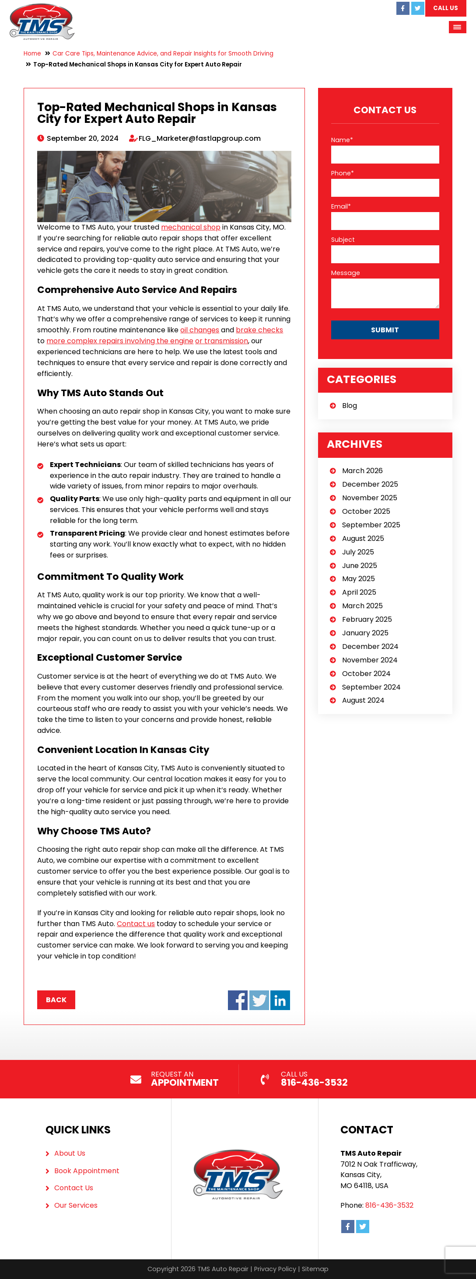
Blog (349, 406)
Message (345, 272)
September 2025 (371, 525)
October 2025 (366, 511)
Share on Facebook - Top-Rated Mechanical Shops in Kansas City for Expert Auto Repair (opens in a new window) (238, 1000)
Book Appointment (86, 1171)
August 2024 (363, 700)
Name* (342, 140)
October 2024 (366, 674)
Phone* (342, 173)
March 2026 (362, 471)
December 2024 (370, 646)
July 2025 (358, 552)
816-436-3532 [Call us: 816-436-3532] (389, 1205)
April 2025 (359, 592)
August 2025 (363, 538)
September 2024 (371, 687)
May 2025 (358, 579)
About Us (69, 1153)
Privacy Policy (275, 1269)
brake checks (259, 330)
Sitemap (315, 1269)
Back (56, 1000)
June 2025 (359, 566)
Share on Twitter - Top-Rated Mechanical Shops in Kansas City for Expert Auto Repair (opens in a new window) (259, 1000)
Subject (343, 239)
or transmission (221, 341)
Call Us (445, 8)
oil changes (199, 330)
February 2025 (367, 619)
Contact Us (73, 1188)
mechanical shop (190, 227)
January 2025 (365, 633)
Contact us (136, 924)
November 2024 (370, 660)
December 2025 (370, 484)
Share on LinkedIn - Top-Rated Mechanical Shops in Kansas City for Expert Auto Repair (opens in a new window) (280, 1000)
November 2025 (369, 498)
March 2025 (362, 606)
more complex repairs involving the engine (119, 341)
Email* (341, 206)
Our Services (76, 1205)
